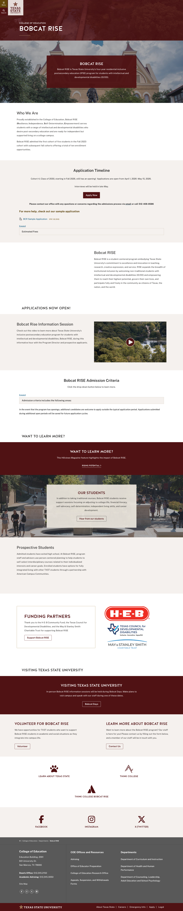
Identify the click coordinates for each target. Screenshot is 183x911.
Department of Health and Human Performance (137, 868)
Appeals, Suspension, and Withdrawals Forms (90, 882)
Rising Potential (91, 465)
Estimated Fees (30, 231)
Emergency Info (138, 907)
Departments (43, 841)
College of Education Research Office (89, 873)
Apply (152, 907)
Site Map (23, 884)
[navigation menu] (3, 3)
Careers (122, 907)
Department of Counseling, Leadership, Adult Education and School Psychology (140, 879)
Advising (75, 859)
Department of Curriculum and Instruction (142, 859)
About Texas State (105, 907)
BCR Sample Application (33, 219)
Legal (161, 907)
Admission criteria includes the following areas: (46, 400)
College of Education (32, 23)
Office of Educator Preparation (86, 866)
